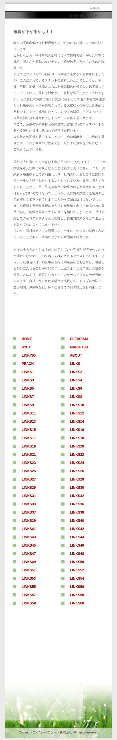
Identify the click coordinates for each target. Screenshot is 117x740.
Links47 (29, 554)
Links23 (29, 463)
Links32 (77, 496)
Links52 (77, 570)
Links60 (77, 603)
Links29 (29, 488)
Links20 (77, 446)
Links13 (29, 422)
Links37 (29, 512)
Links (75, 364)
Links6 (76, 389)
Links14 (77, 422)
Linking (29, 355)
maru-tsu (79, 347)
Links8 (76, 397)
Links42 (77, 529)
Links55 (29, 587)
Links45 (29, 545)
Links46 (77, 545)
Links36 (77, 504)
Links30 (77, 488)
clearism (79, 339)
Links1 (28, 372)
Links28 (77, 479)
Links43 (29, 537)
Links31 (29, 496)
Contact (94, 7)
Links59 (29, 603)
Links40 (77, 521)
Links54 (77, 578)
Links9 (28, 405)
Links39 (29, 521)
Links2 (76, 372)
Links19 (29, 446)
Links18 (77, 438)
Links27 (29, 479)
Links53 (29, 578)
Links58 (77, 595)
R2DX (26, 347)
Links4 (76, 380)
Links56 (77, 587)
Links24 (77, 463)
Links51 (29, 570)
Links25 (29, 471)
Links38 (77, 512)
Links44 (77, 537)
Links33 (29, 504)
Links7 (28, 397)
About (76, 355)
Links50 (77, 562)
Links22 (77, 455)
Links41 (29, 529)
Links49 (29, 562)
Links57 (29, 595)
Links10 (77, 405)
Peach (28, 364)
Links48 (77, 554)
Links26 (77, 471)
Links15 (29, 430)
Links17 (29, 438)
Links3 (28, 380)
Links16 (77, 430)
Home (27, 339)
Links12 (77, 413)
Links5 (28, 389)
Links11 (29, 413)
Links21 (29, 455)
